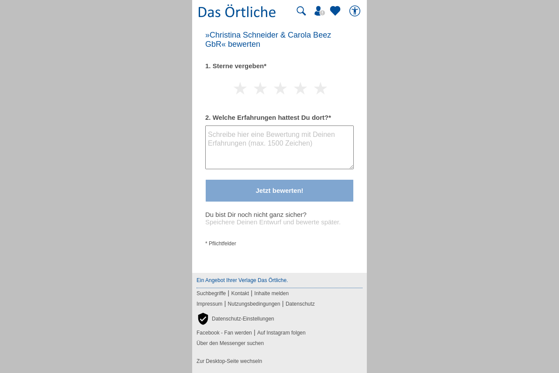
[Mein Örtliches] (321, 10)
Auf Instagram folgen (281, 333)
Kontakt (240, 293)
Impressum (209, 304)
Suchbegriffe (211, 293)
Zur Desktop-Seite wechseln (229, 361)
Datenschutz (300, 304)
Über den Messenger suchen (230, 343)
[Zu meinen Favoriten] (336, 10)
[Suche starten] (301, 10)
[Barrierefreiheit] (355, 10)
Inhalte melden (271, 293)
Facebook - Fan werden (224, 333)
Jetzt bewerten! (279, 190)
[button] (235, 319)
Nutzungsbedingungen (254, 304)
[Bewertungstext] (279, 147)
